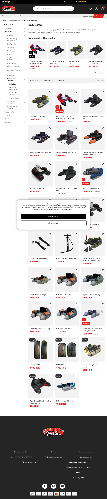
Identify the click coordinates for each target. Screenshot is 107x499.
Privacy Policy (51, 209)
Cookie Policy (67, 209)
